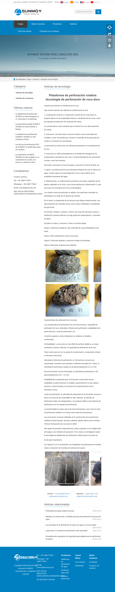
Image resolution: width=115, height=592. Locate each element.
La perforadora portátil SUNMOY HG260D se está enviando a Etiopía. (28, 126)
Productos (57, 24)
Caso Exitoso (80, 562)
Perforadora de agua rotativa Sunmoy (60, 511)
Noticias (73, 24)
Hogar (20, 24)
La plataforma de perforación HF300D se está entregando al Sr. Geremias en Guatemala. (27, 116)
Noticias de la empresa (24, 98)
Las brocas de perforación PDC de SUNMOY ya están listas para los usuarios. (28, 147)
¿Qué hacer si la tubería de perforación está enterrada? (67, 531)
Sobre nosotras (38, 24)
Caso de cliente (24, 31)
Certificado (93, 562)
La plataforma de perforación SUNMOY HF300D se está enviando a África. (26, 136)
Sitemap (51, 579)
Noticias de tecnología (49, 79)
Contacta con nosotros (49, 31)
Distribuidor (79, 566)
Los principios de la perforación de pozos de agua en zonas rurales (71, 525)
